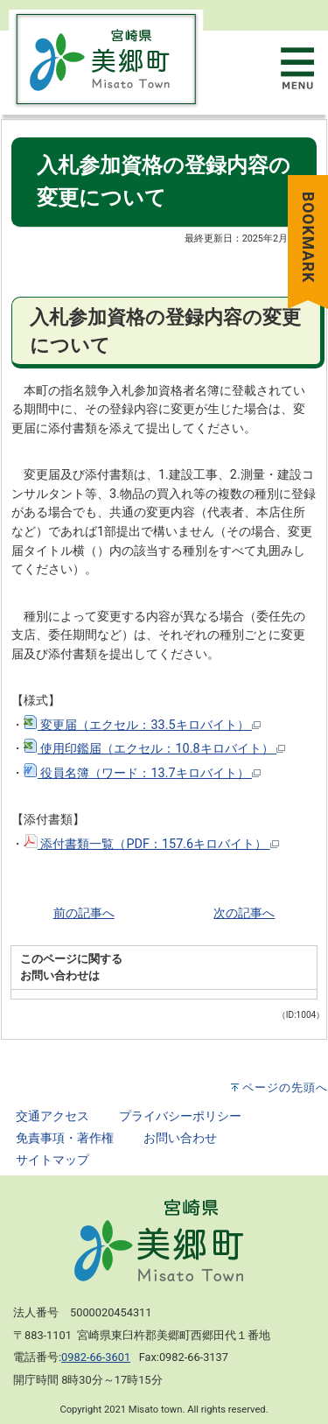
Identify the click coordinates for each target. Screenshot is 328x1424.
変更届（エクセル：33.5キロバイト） (142, 725)
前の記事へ (84, 913)
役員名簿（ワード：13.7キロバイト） (142, 773)
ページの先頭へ (285, 1087)
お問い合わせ (180, 1138)
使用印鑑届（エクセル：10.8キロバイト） (154, 748)
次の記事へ (244, 913)
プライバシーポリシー (180, 1116)
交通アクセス (52, 1116)
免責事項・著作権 (65, 1138)
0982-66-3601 (95, 1357)
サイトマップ (52, 1160)
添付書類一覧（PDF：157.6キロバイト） (151, 844)
